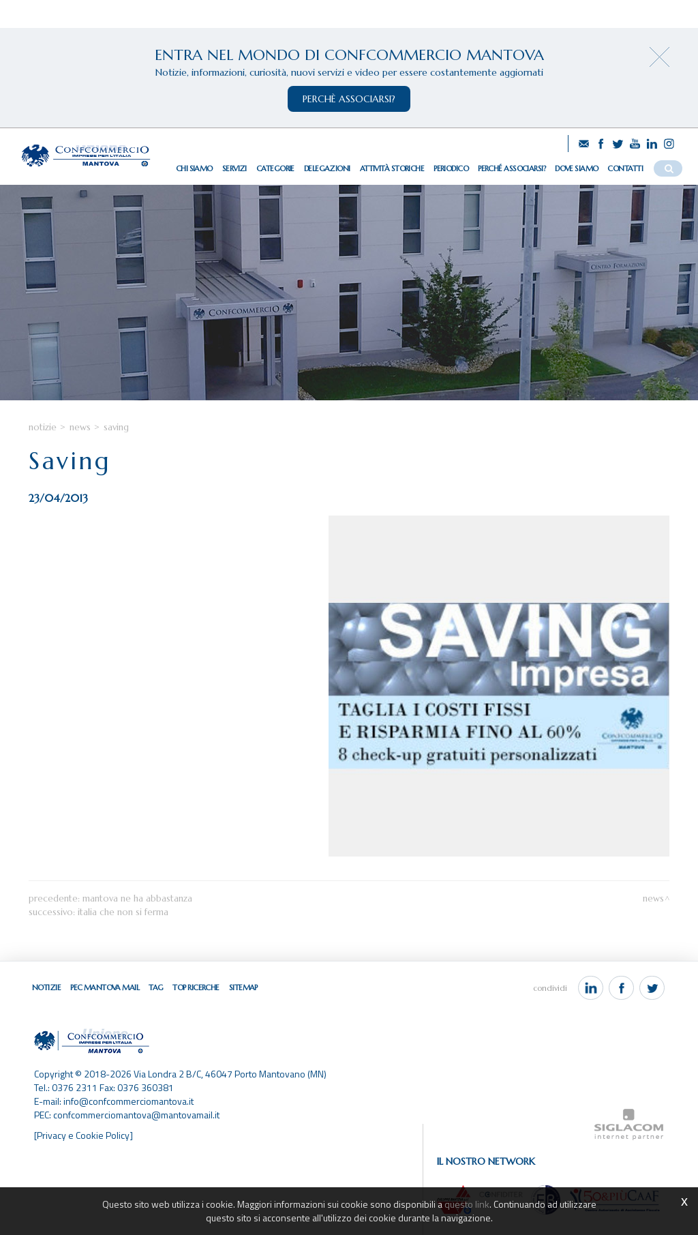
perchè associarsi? (349, 99)
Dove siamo (576, 168)
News (80, 427)
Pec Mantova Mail (104, 987)
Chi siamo (194, 168)
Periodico (451, 168)
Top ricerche (195, 987)
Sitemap (243, 987)
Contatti (625, 168)
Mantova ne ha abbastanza (137, 898)
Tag (156, 987)
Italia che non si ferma (123, 912)
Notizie (43, 427)
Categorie (275, 168)
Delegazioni (327, 168)
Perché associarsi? (511, 168)
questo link (466, 1204)
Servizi (234, 168)
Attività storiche (392, 168)
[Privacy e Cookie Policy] (83, 1135)
